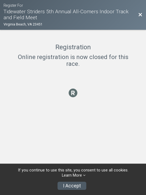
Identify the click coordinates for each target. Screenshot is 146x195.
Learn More (72, 175)
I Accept (72, 185)
